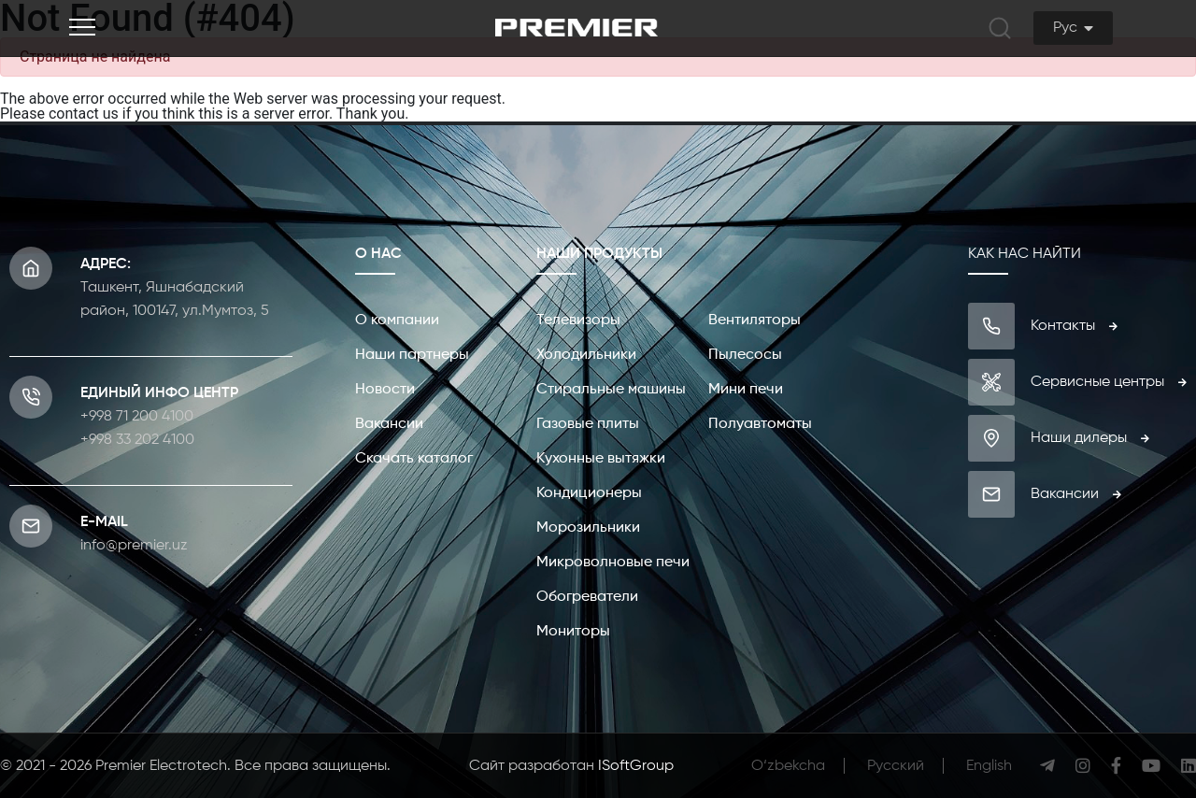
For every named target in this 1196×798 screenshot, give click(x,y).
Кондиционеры (589, 493)
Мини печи (745, 389)
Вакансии (389, 424)
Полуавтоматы (760, 424)
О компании (397, 320)
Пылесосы (745, 355)
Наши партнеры (412, 355)
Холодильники (586, 355)
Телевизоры (578, 320)
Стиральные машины (611, 389)
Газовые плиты (587, 424)
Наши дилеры (1090, 438)
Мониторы (573, 631)
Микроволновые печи (613, 562)
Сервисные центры (1109, 382)
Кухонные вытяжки (600, 458)
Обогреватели (587, 597)
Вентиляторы (754, 320)
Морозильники (588, 527)
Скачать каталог (414, 458)
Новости (385, 389)
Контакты (1074, 326)
